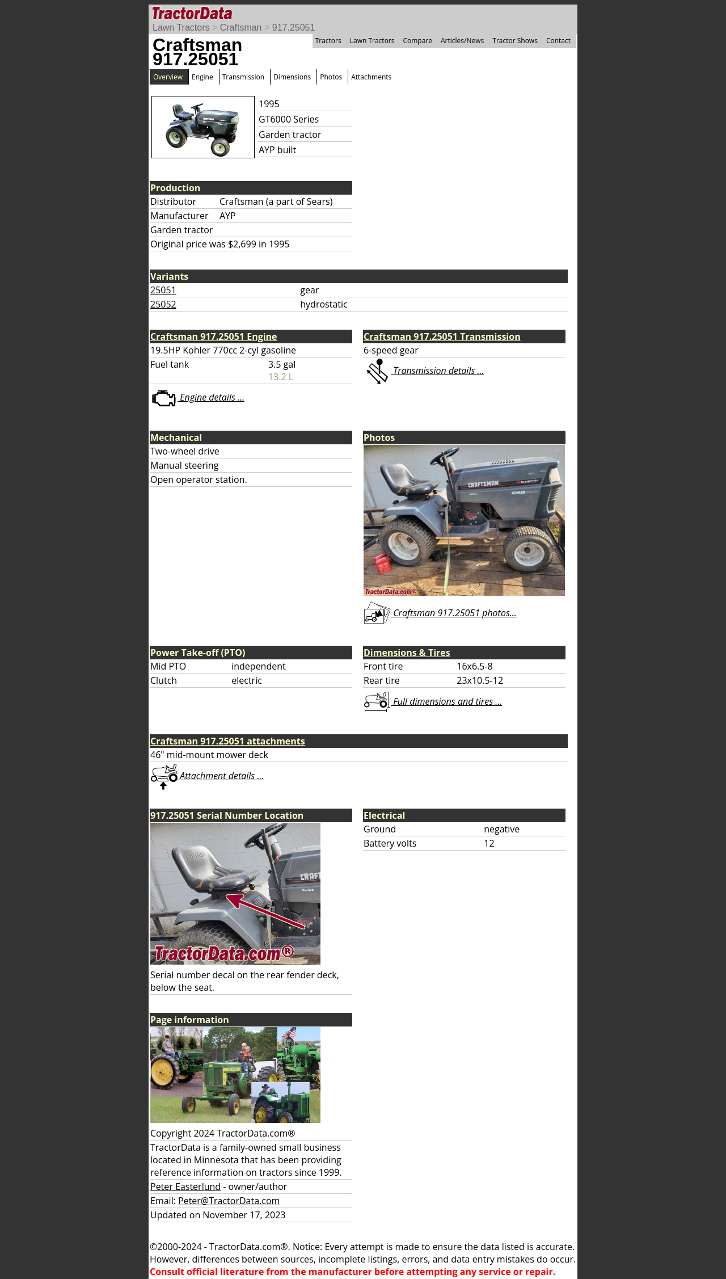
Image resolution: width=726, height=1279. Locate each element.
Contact (558, 40)
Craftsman (241, 27)
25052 (163, 304)
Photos (331, 77)
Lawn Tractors (181, 27)
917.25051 (293, 27)
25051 (163, 290)
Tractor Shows (515, 40)
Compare (417, 40)
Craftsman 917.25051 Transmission (442, 336)
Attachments (371, 77)
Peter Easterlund (185, 1186)
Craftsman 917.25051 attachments (227, 741)
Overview (168, 77)
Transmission (243, 77)
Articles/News (462, 40)
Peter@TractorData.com (229, 1200)
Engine (202, 77)
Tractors (328, 40)
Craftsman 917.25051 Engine (213, 336)
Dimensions (292, 77)
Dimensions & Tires (407, 652)
